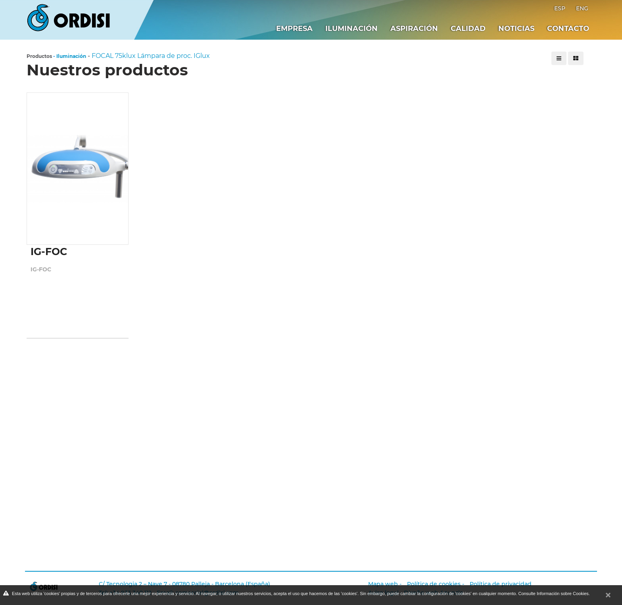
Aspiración (414, 28)
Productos (39, 56)
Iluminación (351, 28)
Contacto (568, 28)
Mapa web (383, 584)
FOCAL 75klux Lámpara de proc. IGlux (151, 56)
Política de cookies (434, 584)
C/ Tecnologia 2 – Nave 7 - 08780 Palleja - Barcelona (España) (184, 584)
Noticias (516, 28)
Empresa (294, 28)
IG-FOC (41, 269)
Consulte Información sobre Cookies (553, 593)
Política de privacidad (501, 584)
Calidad (468, 28)
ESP (560, 8)
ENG (582, 8)
